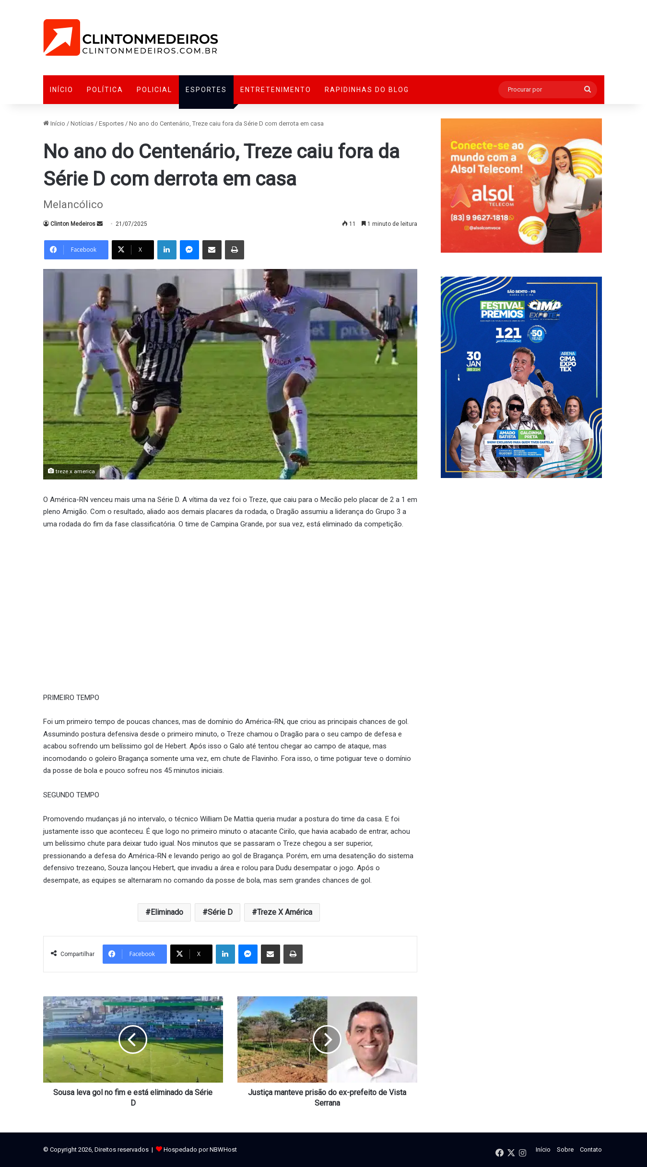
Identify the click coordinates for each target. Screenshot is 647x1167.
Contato (591, 1149)
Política (105, 89)
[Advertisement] (230, 609)
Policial (154, 89)
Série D (220, 912)
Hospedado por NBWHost (200, 1149)
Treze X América (284, 912)
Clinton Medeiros (72, 224)
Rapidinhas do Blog (367, 89)
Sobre (565, 1149)
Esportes (206, 89)
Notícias (82, 123)
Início (61, 89)
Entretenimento (275, 89)
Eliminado (167, 912)
